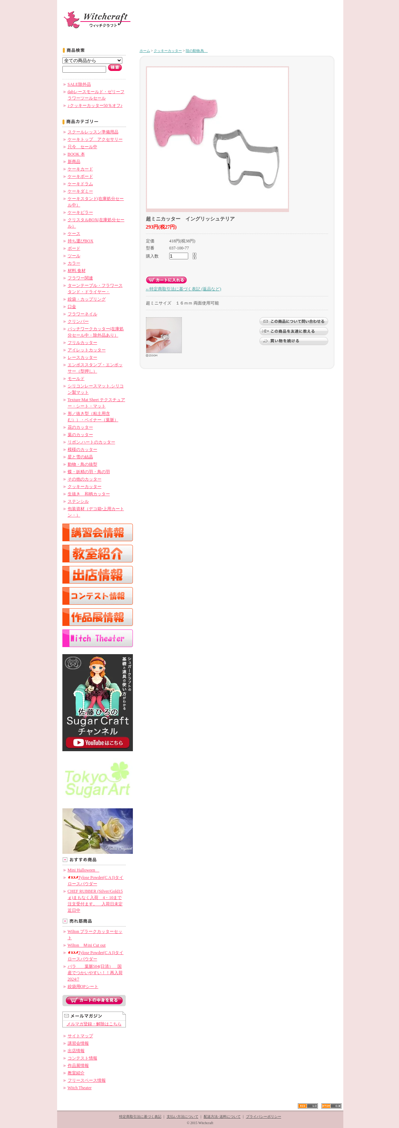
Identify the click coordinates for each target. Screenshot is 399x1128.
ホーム (145, 51)
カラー (74, 263)
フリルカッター (82, 342)
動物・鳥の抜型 (82, 464)
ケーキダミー (80, 191)
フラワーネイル (82, 314)
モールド (76, 378)
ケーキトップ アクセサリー (95, 139)
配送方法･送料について (222, 1116)
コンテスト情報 (82, 1058)
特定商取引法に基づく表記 (140, 1116)
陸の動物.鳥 (197, 51)
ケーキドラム (80, 183)
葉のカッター (80, 434)
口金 (72, 306)
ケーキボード (80, 176)
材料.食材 (77, 270)
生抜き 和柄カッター (89, 493)
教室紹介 (76, 1072)
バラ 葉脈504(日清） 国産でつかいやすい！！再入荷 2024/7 (95, 973)
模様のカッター (82, 449)
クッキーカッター (85, 486)
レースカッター (82, 357)
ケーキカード (80, 169)
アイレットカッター (87, 350)
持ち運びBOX (80, 241)
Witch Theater (80, 1087)
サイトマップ (80, 1035)
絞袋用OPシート (83, 986)
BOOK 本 (76, 154)
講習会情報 (78, 1043)
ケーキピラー (80, 212)
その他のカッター (85, 479)
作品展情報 (78, 1065)
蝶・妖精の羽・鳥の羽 (89, 471)
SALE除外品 (79, 84)
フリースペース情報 (87, 1080)
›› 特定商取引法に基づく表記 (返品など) (183, 288)
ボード (74, 248)
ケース (74, 233)
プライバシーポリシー (263, 1116)
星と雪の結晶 (80, 456)
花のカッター (80, 427)
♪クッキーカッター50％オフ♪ (95, 105)
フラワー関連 (80, 278)
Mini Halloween (83, 870)
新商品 (74, 161)
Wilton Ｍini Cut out (87, 945)
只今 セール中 (82, 146)
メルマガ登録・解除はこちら (94, 1023)
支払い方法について (182, 1116)
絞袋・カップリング (87, 299)
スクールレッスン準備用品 (93, 131)
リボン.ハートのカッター (91, 442)
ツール (74, 255)
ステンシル (78, 501)
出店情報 (76, 1050)
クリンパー (78, 321)
